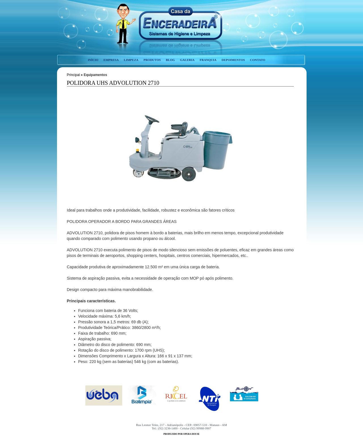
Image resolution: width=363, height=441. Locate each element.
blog (170, 60)
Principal (73, 75)
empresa (111, 60)
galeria (187, 60)
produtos (152, 60)
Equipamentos (95, 75)
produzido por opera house (181, 434)
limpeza (131, 60)
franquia (208, 60)
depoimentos (233, 60)
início (93, 60)
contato (257, 60)
